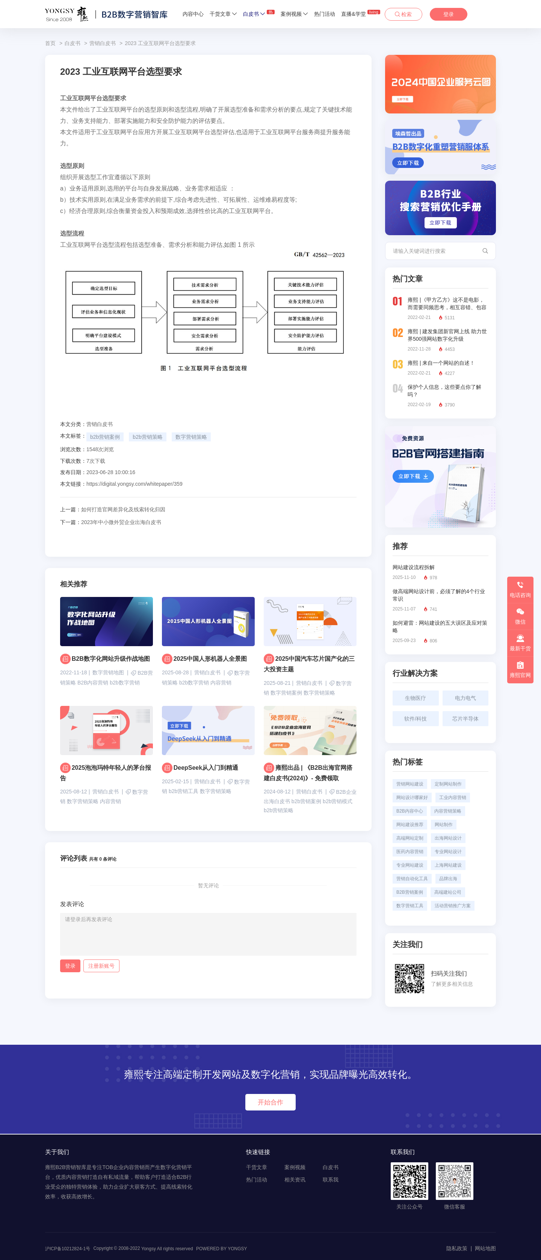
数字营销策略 (191, 437)
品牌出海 (448, 878)
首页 (50, 43)
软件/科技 (415, 719)
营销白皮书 (102, 43)
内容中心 (193, 14)
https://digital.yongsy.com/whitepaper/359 (134, 484)
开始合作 (270, 1102)
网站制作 (444, 824)
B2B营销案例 (409, 892)
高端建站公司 (447, 892)
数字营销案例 (286, 693)
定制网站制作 (448, 784)
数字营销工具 (409, 905)
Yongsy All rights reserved (167, 1248)
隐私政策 (456, 1248)
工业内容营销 (452, 797)
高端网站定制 (409, 838)
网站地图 (485, 1248)
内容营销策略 (447, 811)
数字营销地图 (108, 672)
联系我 (331, 1180)
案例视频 (294, 14)
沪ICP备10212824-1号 (67, 1248)
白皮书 (259, 13)
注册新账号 (101, 967)
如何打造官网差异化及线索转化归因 (112, 509)
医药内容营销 (409, 851)
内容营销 (220, 683)
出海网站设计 (448, 838)
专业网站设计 (448, 851)
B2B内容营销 (92, 683)
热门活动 (324, 14)
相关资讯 (294, 1180)
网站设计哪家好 (412, 797)
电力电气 (465, 698)
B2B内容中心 (409, 811)
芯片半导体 (465, 719)
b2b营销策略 (147, 437)
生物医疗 (415, 698)
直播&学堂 (360, 13)
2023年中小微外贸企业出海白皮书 (110, 522)
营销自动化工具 (412, 878)
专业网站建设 (409, 865)
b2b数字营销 (124, 683)
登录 (448, 14)
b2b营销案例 (105, 437)
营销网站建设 (409, 784)
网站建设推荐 (409, 824)
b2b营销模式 (337, 802)
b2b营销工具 (183, 792)
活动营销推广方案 (453, 905)
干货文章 (223, 14)
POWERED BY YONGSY (221, 1248)
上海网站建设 (448, 865)
